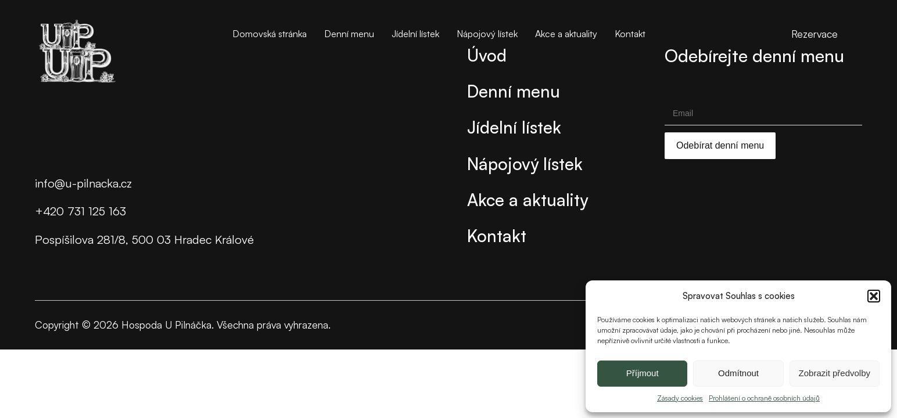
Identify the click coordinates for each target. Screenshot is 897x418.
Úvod (487, 55)
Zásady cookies (680, 398)
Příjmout (642, 373)
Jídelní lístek (415, 33)
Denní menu (349, 33)
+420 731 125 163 (80, 211)
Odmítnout (738, 373)
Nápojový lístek (487, 33)
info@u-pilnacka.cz (83, 183)
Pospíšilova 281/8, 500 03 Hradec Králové (144, 239)
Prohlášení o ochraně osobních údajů (764, 398)
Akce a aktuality (566, 33)
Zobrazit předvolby (834, 373)
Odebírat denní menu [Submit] (720, 145)
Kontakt (630, 33)
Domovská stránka (269, 33)
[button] (874, 296)
